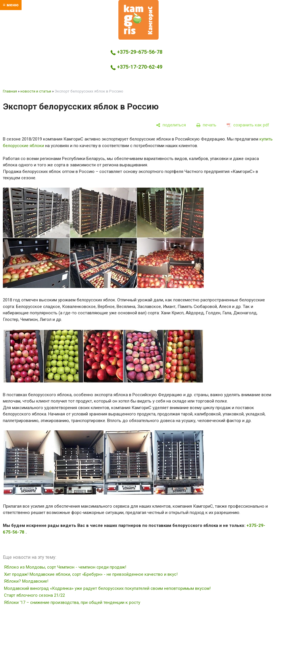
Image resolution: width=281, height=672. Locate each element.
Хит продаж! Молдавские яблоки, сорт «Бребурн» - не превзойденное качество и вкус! (91, 574)
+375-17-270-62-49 (136, 67)
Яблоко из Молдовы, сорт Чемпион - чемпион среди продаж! (65, 567)
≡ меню (11, 4)
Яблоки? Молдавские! (26, 581)
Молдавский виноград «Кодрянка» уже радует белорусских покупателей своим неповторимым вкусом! (107, 588)
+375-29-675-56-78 (136, 52)
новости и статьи (35, 91)
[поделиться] (170, 125)
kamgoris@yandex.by (138, 78)
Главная (10, 91)
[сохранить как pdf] (248, 125)
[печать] (206, 125)
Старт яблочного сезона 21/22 (34, 595)
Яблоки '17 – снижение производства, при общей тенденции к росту (72, 602)
